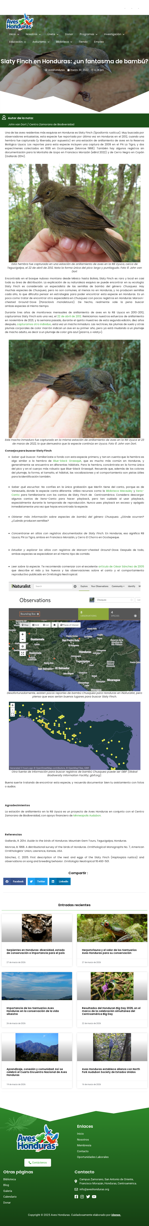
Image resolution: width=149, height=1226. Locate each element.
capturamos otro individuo (34, 324)
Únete (52, 34)
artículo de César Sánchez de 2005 (121, 566)
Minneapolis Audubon (87, 816)
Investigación (114, 34)
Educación (17, 41)
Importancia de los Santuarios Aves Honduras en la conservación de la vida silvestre (33, 1011)
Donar (69, 34)
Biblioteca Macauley (119, 491)
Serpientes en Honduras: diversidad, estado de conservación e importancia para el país (36, 951)
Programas (88, 34)
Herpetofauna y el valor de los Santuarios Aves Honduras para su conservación (109, 951)
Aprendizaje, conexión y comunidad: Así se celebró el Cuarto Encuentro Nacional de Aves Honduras (37, 1072)
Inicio (14, 34)
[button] (14, 881)
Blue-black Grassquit (67, 461)
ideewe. (116, 1215)
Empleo (99, 42)
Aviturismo (40, 41)
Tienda (83, 42)
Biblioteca (64, 41)
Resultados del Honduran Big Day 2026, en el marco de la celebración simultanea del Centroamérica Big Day (111, 1011)
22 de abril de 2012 (69, 316)
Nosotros (33, 34)
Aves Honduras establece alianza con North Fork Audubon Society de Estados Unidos (111, 1070)
